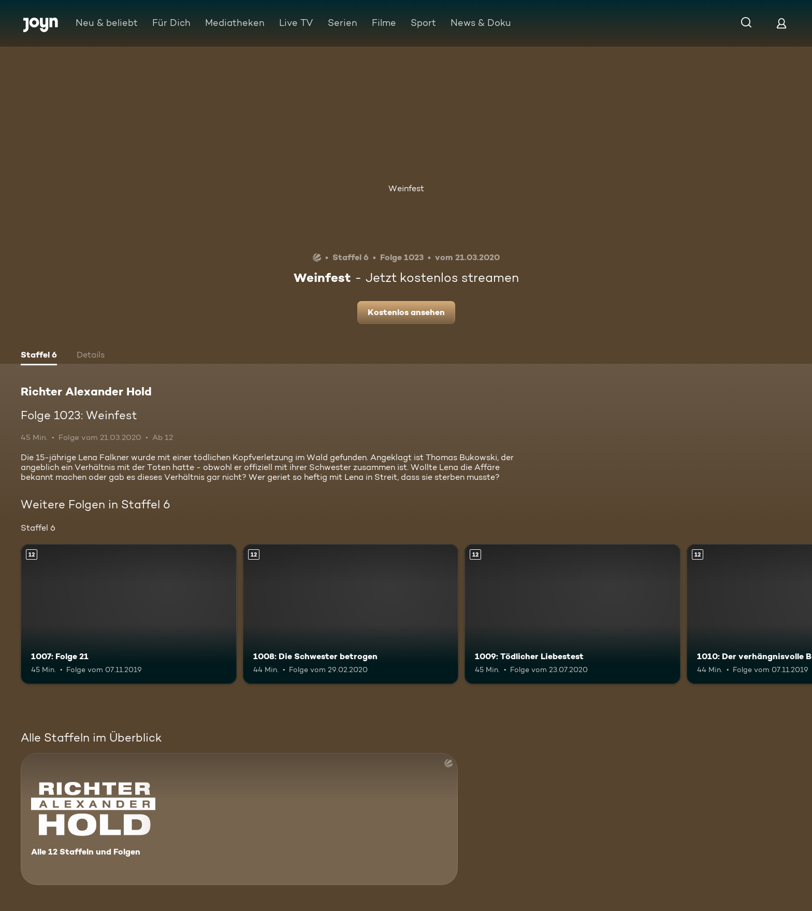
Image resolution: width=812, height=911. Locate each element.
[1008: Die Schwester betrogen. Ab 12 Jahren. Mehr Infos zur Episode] (351, 614)
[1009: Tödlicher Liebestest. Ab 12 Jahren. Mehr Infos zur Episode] (572, 614)
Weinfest (406, 188)
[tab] (39, 356)
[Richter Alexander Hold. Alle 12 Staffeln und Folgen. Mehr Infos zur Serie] (239, 819)
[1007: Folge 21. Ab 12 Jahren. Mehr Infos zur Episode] (129, 614)
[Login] (781, 23)
